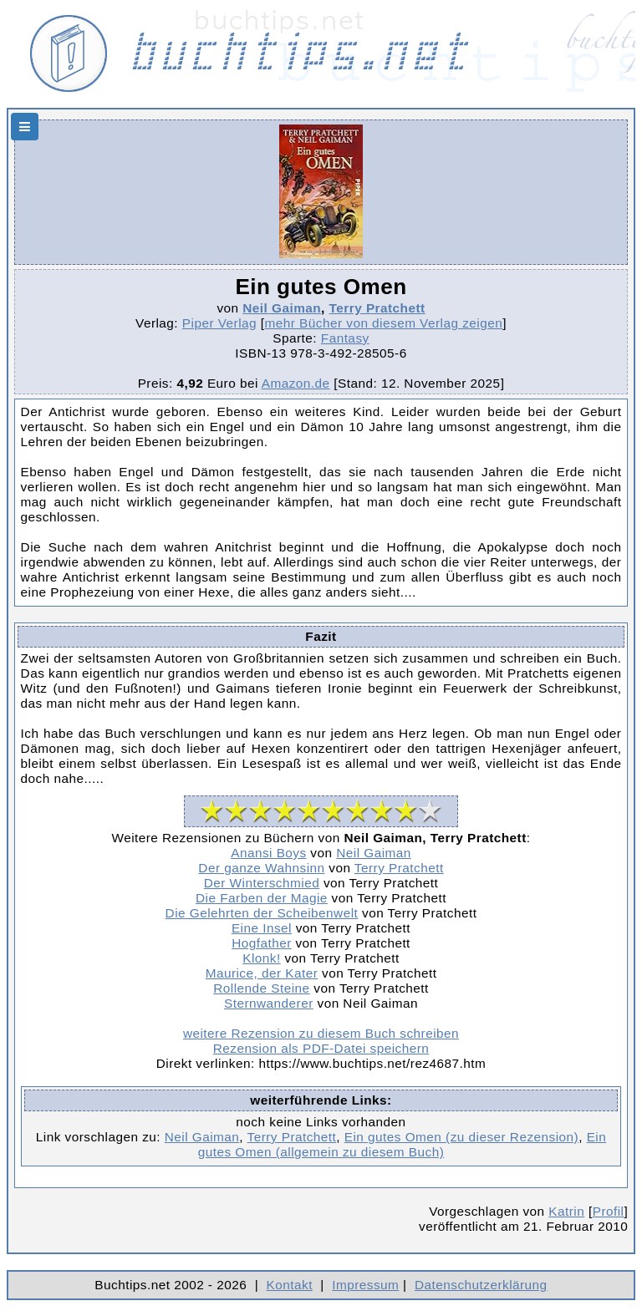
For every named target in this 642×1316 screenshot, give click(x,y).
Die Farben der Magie (262, 898)
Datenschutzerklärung (481, 1285)
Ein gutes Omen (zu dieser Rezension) (461, 1137)
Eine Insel (262, 928)
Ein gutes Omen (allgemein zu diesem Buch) (402, 1144)
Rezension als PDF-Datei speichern (321, 1048)
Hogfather (262, 943)
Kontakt (290, 1285)
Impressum (365, 1285)
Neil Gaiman (281, 308)
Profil (608, 1211)
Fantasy (345, 338)
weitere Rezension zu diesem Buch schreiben (321, 1033)
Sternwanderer (268, 1003)
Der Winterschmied (261, 883)
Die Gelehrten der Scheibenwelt (262, 913)
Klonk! (261, 958)
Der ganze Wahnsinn (261, 868)
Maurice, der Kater (262, 973)
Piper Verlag (219, 323)
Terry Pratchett (377, 308)
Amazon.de (296, 383)
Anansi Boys (268, 853)
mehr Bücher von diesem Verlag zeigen (384, 323)
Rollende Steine (261, 988)
